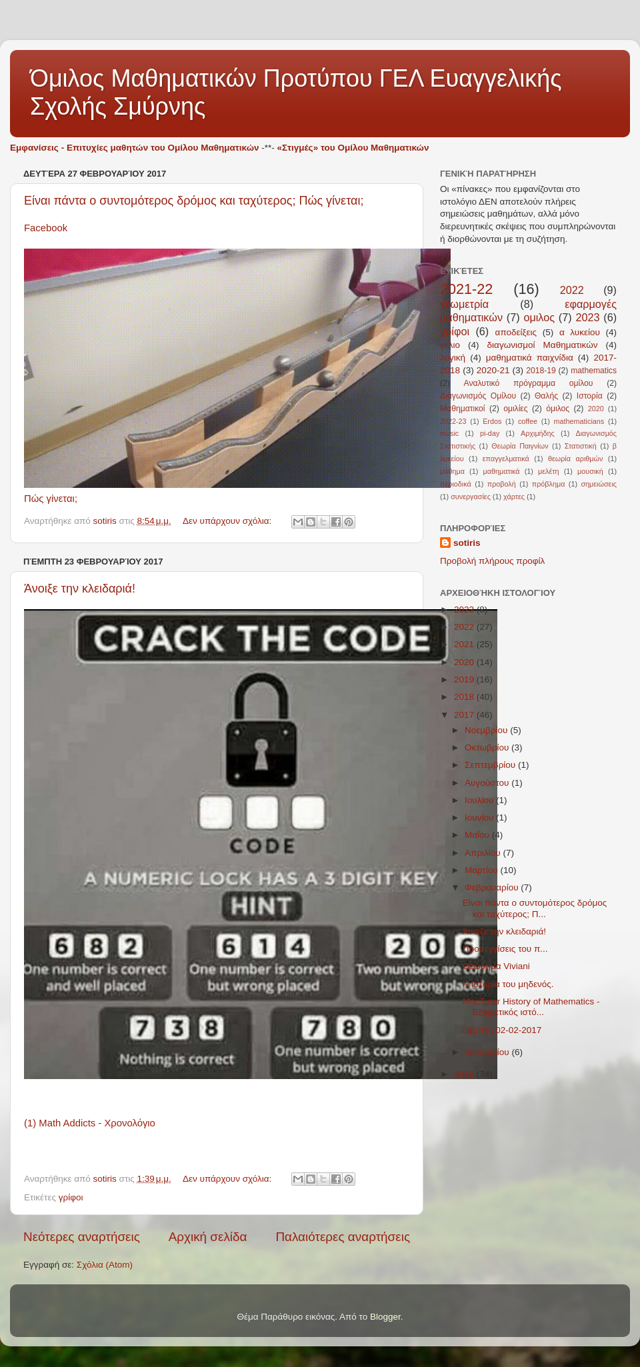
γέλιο (450, 345)
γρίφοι (71, 1197)
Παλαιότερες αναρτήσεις (342, 1237)
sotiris (467, 543)
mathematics (594, 370)
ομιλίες (515, 408)
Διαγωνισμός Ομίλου (478, 396)
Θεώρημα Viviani (496, 966)
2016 (465, 1074)
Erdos (492, 421)
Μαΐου (478, 835)
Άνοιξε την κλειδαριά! (79, 588)
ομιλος (539, 317)
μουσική (590, 471)
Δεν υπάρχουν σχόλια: (228, 521)
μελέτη (548, 471)
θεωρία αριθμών (575, 459)
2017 (465, 715)
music (449, 433)
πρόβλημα (548, 484)
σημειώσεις (599, 484)
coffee (527, 421)
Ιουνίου (480, 817)
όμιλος (557, 408)
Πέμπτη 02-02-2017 (502, 1030)
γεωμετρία (464, 304)
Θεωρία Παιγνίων (519, 446)
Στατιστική (581, 446)
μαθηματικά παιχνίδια (529, 358)
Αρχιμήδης (538, 433)
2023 (587, 317)
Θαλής (546, 396)
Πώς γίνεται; (50, 498)
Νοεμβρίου (487, 730)
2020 (596, 409)
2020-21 (493, 370)
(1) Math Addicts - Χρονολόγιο (89, 1123)
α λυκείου (579, 332)
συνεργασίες (471, 497)
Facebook (45, 228)
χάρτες (514, 497)
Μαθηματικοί (462, 408)
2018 (465, 697)
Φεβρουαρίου (493, 887)
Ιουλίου (480, 800)
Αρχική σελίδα (208, 1237)
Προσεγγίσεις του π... (505, 949)
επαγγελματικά (506, 459)
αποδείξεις (516, 332)
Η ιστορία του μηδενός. (508, 984)
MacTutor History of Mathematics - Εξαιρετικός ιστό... (531, 1006)
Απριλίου (484, 853)
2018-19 (541, 370)
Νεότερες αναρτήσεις (81, 1237)
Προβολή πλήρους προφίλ (492, 561)
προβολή (501, 484)
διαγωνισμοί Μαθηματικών (542, 345)
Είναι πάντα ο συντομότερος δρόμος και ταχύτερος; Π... (535, 908)
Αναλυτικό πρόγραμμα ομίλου (528, 383)
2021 (465, 644)
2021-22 (466, 289)
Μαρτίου (483, 870)
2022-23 (453, 421)
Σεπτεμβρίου (491, 765)
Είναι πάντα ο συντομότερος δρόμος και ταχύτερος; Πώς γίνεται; (193, 200)
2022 (572, 290)
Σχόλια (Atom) (105, 1265)
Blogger (385, 1317)
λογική (452, 358)
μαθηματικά (501, 471)
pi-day (489, 433)
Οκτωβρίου (488, 747)
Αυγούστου (488, 783)
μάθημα (452, 471)
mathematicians (579, 421)
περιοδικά (455, 484)
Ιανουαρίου (488, 1052)
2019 (465, 679)
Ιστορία (590, 396)
